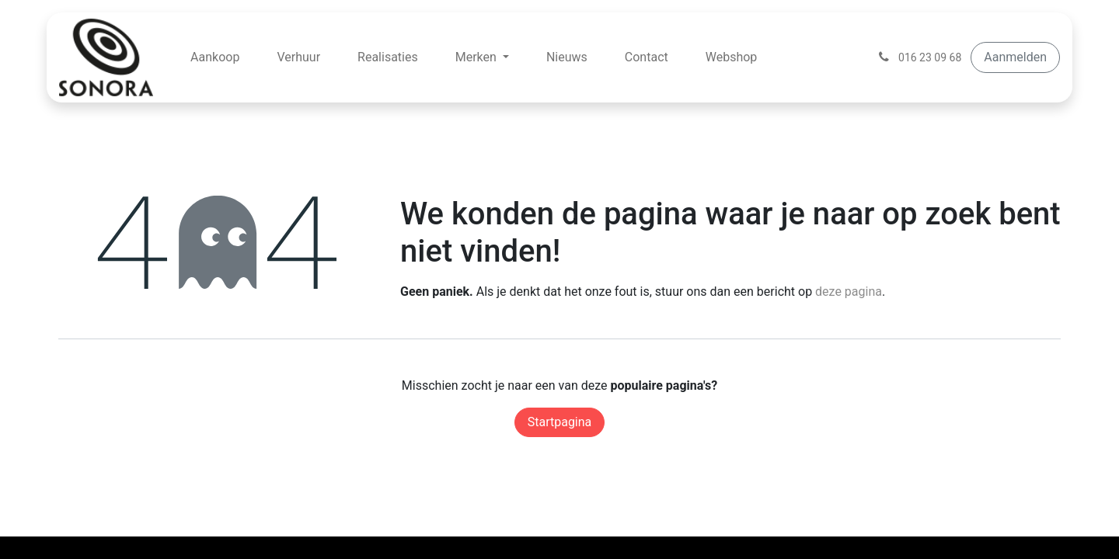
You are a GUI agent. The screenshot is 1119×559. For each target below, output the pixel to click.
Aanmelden (1015, 57)
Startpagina (560, 422)
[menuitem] (215, 57)
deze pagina (848, 291)
